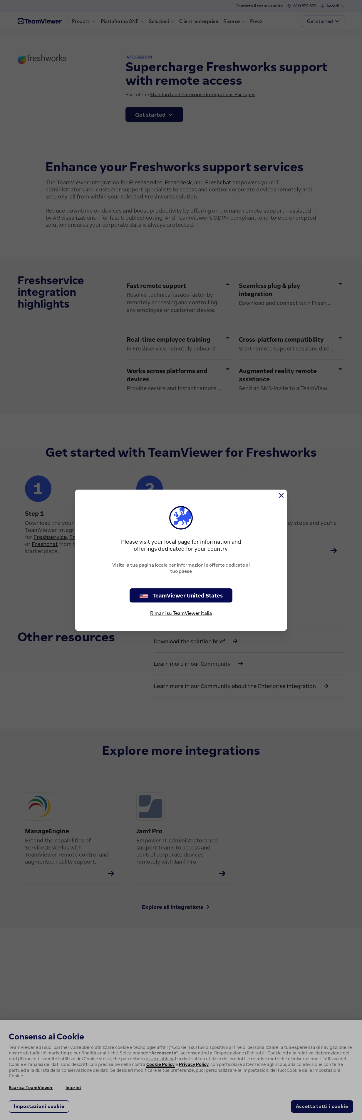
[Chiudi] (281, 495)
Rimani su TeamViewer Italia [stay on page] (181, 613)
